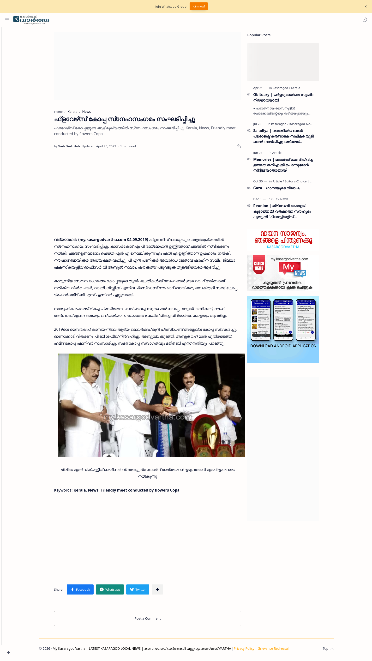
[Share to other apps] (166, 592)
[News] (292, 201)
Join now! (198, 6)
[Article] (285, 155)
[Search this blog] (99, 20)
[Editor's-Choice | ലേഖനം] (311, 183)
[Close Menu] (364, 6)
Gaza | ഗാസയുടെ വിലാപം (285, 190)
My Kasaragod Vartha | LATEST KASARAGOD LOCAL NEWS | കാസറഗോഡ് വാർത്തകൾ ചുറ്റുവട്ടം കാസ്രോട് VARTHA (150, 650)
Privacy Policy (252, 650)
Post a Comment (156, 620)
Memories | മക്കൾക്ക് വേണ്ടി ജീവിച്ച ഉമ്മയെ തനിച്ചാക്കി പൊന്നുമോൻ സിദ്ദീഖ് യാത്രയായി (291, 167)
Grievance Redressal (281, 650)
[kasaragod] (289, 90)
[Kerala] (303, 90)
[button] (363, 19)
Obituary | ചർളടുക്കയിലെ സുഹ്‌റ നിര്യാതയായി (291, 99)
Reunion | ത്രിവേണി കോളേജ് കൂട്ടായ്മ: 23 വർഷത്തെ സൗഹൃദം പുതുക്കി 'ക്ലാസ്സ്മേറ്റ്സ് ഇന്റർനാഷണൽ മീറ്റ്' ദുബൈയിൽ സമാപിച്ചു (290, 213)
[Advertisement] (156, 68)
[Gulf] (284, 201)
